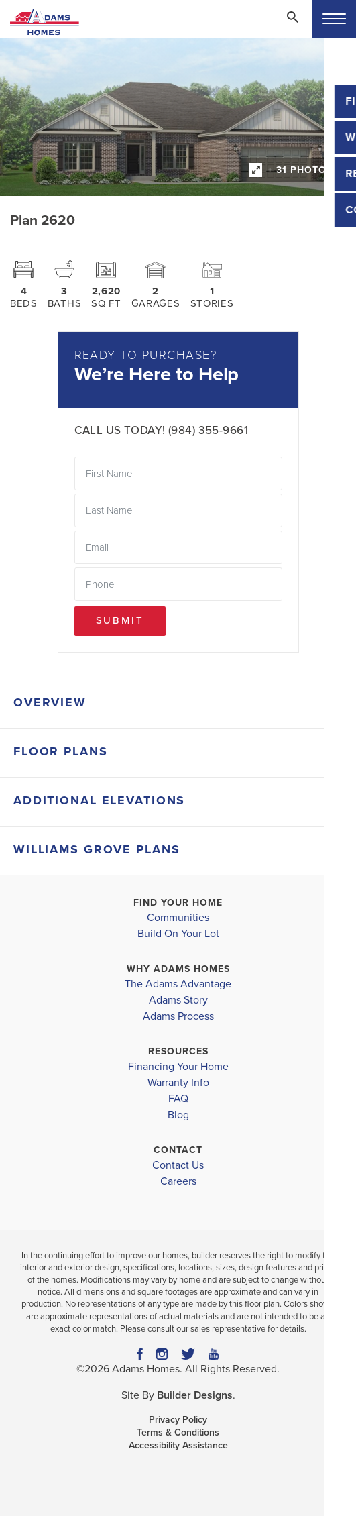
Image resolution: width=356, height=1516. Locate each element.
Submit (120, 620)
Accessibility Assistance (178, 1445)
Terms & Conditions (178, 1432)
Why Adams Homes (178, 969)
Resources (178, 1051)
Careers (178, 1181)
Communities (178, 917)
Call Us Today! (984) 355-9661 (161, 430)
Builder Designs (195, 1395)
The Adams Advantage (178, 984)
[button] (292, 26)
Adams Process (178, 1016)
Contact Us (178, 1165)
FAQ (178, 1098)
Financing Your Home (178, 1066)
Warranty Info (178, 1082)
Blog (178, 1115)
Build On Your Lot (178, 933)
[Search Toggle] (292, 16)
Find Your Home (178, 902)
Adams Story (178, 1000)
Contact (178, 1150)
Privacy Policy (178, 1419)
